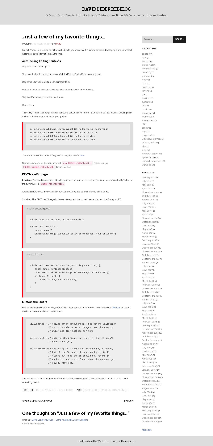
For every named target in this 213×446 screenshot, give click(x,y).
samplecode (92, 390)
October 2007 (149, 255)
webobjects (109, 390)
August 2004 (148, 388)
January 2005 (149, 369)
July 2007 (147, 266)
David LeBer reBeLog (106, 9)
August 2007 (148, 262)
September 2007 (150, 259)
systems (146, 102)
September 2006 (151, 296)
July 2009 (147, 203)
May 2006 (147, 310)
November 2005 (150, 333)
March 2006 (148, 318)
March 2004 (148, 406)
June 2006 (147, 307)
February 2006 (149, 321)
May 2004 (147, 399)
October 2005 (149, 336)
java (144, 105)
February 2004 (149, 410)
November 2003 (150, 421)
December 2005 (150, 329)
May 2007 (147, 273)
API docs (116, 307)
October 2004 (149, 381)
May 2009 (147, 210)
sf (143, 124)
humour (146, 87)
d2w (144, 150)
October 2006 (149, 292)
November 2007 (150, 251)
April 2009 (147, 214)
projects (146, 135)
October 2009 (149, 196)
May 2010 (147, 185)
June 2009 (147, 207)
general (146, 76)
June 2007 (147, 270)
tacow (145, 127)
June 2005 (147, 351)
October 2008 (149, 222)
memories (147, 116)
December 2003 (150, 418)
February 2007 (149, 284)
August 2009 (148, 199)
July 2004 (147, 392)
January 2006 (149, 325)
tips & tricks (66, 390)
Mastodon (147, 430)
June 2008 (147, 225)
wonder (123, 390)
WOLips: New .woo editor (37, 401)
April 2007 (147, 277)
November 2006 (150, 288)
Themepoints (127, 441)
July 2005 (147, 347)
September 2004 (150, 384)
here (82, 155)
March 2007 (148, 281)
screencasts (148, 120)
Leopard (128, 401)
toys (144, 131)
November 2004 (150, 377)
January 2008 (149, 244)
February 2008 (149, 240)
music (145, 109)
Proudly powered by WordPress (92, 441)
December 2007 (150, 247)
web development (151, 139)
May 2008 (147, 229)
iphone (145, 90)
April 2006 (147, 314)
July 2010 (146, 181)
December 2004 (150, 373)
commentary (148, 68)
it (142, 94)
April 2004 (147, 403)
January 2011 (148, 177)
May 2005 (147, 355)
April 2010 (147, 188)
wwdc (145, 61)
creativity (146, 72)
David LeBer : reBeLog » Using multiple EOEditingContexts (60, 420)
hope (145, 79)
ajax (144, 146)
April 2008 (147, 233)
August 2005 (148, 344)
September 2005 (150, 340)
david (58, 44)
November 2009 (150, 192)
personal (146, 113)
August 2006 (148, 299)
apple (145, 54)
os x (144, 57)
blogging (147, 65)
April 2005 (147, 358)
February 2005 (149, 366)
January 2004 (149, 414)
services (146, 98)
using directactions (152, 161)
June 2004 (147, 395)
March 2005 (148, 362)
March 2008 (148, 236)
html (144, 83)
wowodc (146, 164)
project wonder (45, 390)
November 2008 (150, 218)
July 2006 (147, 303)
